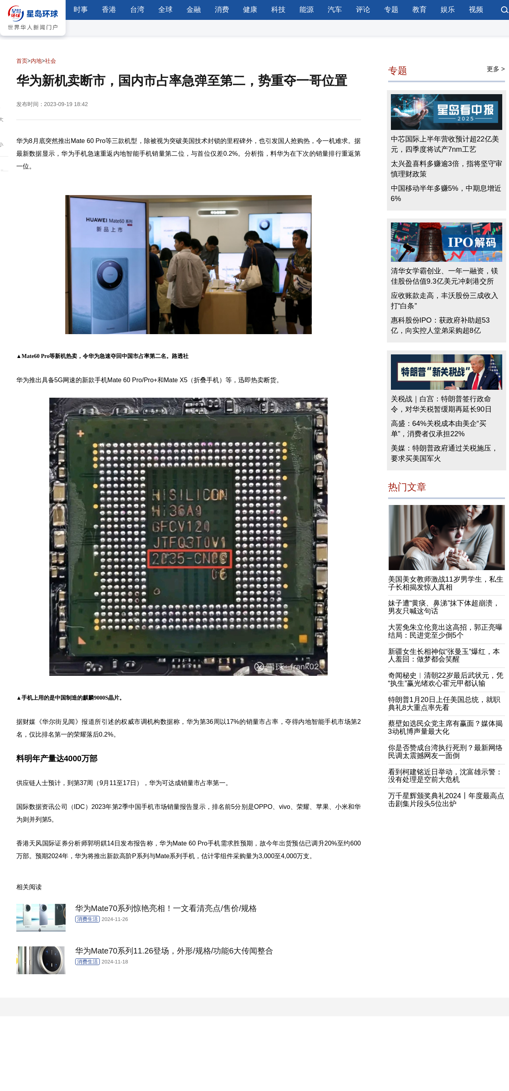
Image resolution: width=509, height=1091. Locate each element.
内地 (36, 61)
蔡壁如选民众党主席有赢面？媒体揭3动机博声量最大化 (445, 727)
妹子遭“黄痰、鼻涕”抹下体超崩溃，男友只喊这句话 (444, 607)
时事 (81, 10)
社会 (50, 61)
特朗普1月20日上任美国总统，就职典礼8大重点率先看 (444, 704)
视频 (476, 10)
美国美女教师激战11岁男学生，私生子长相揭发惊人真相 (445, 583)
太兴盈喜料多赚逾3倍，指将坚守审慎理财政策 (446, 169)
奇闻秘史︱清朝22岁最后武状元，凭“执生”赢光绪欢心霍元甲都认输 (445, 679)
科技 (278, 10)
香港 (109, 10)
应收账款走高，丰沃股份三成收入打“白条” (444, 301)
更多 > (496, 69)
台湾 (137, 10)
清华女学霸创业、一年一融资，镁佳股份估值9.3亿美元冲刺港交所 (444, 276)
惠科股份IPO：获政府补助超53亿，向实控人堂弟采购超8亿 (440, 325)
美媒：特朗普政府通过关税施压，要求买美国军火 (444, 453)
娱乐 (448, 10)
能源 (306, 10)
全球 (165, 10)
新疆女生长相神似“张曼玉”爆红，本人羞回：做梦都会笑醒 (444, 655)
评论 (363, 10)
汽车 (335, 10)
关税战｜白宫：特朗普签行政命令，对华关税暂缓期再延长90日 (441, 404)
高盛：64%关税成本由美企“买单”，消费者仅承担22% (438, 429)
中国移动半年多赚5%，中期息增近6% (446, 193)
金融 (194, 10)
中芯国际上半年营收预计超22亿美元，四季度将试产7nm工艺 (445, 144)
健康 (250, 10)
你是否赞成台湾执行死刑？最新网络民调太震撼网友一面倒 (445, 752)
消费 (222, 10)
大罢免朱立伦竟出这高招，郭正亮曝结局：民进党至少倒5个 (445, 631)
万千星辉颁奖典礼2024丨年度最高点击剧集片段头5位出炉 (446, 800)
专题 (391, 10)
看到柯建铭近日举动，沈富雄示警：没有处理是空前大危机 (445, 776)
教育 (419, 10)
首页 (21, 61)
